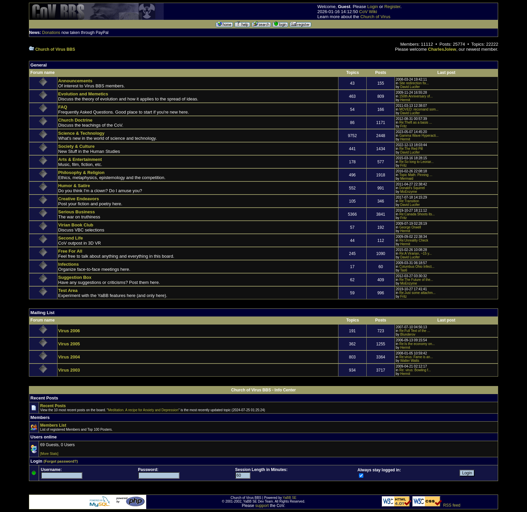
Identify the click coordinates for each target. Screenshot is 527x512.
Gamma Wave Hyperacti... (419, 135)
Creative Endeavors (78, 198)
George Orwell (410, 227)
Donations (51, 32)
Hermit (405, 100)
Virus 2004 (69, 356)
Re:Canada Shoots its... (417, 214)
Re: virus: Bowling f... (415, 370)
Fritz (403, 126)
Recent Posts (53, 405)
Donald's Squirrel (412, 188)
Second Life (70, 238)
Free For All (70, 251)
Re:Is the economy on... (417, 344)
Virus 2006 (69, 330)
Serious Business (76, 211)
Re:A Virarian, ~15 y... (415, 253)
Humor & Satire (74, 185)
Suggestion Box (74, 277)
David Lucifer (410, 87)
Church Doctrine (75, 120)
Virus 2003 (69, 370)
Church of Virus (375, 16)
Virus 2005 (69, 343)
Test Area (68, 290)
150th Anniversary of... (416, 96)
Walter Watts (409, 360)
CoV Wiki (368, 11)
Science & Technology (81, 133)
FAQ (62, 107)
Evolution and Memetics (83, 93)
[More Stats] (49, 454)
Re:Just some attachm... (417, 293)
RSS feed (451, 505)
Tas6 (403, 270)
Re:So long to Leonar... (416, 162)
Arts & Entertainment (80, 159)
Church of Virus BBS (55, 49)
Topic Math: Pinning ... (415, 175)
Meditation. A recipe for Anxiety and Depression (143, 410)
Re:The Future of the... (416, 280)
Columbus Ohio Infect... (417, 266)
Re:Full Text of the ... (414, 331)
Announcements (75, 80)
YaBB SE (289, 498)
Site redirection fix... (414, 83)
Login (372, 6)
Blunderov (407, 334)
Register (392, 6)
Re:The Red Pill (411, 149)
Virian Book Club (75, 224)
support (262, 505)
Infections (68, 264)
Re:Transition (409, 201)
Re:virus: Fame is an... (416, 357)
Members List (53, 425)
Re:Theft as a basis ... (415, 122)
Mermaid (406, 178)
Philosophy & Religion (81, 172)
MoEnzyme (408, 192)
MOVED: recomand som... (419, 109)
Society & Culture (76, 146)
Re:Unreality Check (413, 240)
